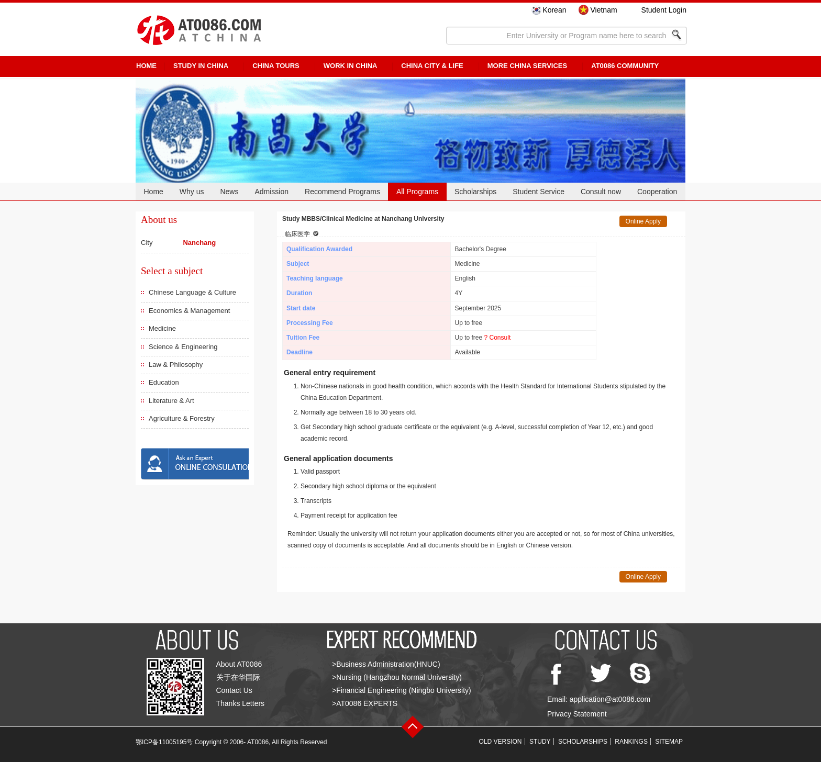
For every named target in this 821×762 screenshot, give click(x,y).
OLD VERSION (500, 741)
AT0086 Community (625, 66)
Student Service (538, 191)
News (229, 191)
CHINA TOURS (275, 66)
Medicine (162, 328)
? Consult (497, 337)
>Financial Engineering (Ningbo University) (401, 690)
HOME (146, 66)
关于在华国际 (238, 677)
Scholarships (475, 191)
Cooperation (657, 191)
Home (153, 191)
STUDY (540, 741)
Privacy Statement (577, 714)
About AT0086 (239, 664)
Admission (271, 191)
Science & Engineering (183, 347)
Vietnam (603, 10)
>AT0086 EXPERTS (364, 703)
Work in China (351, 66)
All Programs (417, 191)
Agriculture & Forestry (182, 418)
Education (164, 382)
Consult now (601, 191)
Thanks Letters (240, 703)
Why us (192, 191)
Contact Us (234, 690)
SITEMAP (669, 741)
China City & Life (432, 66)
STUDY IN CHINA (200, 66)
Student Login (663, 10)
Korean (554, 10)
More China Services (527, 66)
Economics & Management (189, 311)
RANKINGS (631, 741)
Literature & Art (171, 401)
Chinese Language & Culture (192, 292)
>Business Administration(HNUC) (386, 664)
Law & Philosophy (176, 364)
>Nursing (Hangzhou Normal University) (397, 677)
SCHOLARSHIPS (582, 741)
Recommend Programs (342, 191)
